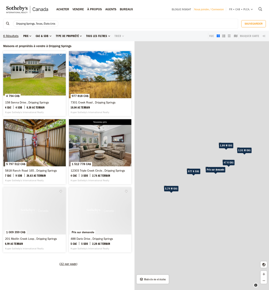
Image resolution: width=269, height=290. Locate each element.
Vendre (78, 9)
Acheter (62, 9)
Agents (110, 9)
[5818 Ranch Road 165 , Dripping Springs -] (34, 151)
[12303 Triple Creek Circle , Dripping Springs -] (100, 151)
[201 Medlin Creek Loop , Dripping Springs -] (34, 219)
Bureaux (126, 9)
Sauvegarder (253, 23)
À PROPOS (94, 9)
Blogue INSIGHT (181, 9)
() (68, 264)
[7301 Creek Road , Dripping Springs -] (100, 83)
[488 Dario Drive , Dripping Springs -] (100, 219)
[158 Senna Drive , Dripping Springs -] (34, 83)
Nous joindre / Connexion (209, 9)
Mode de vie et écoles (152, 279)
